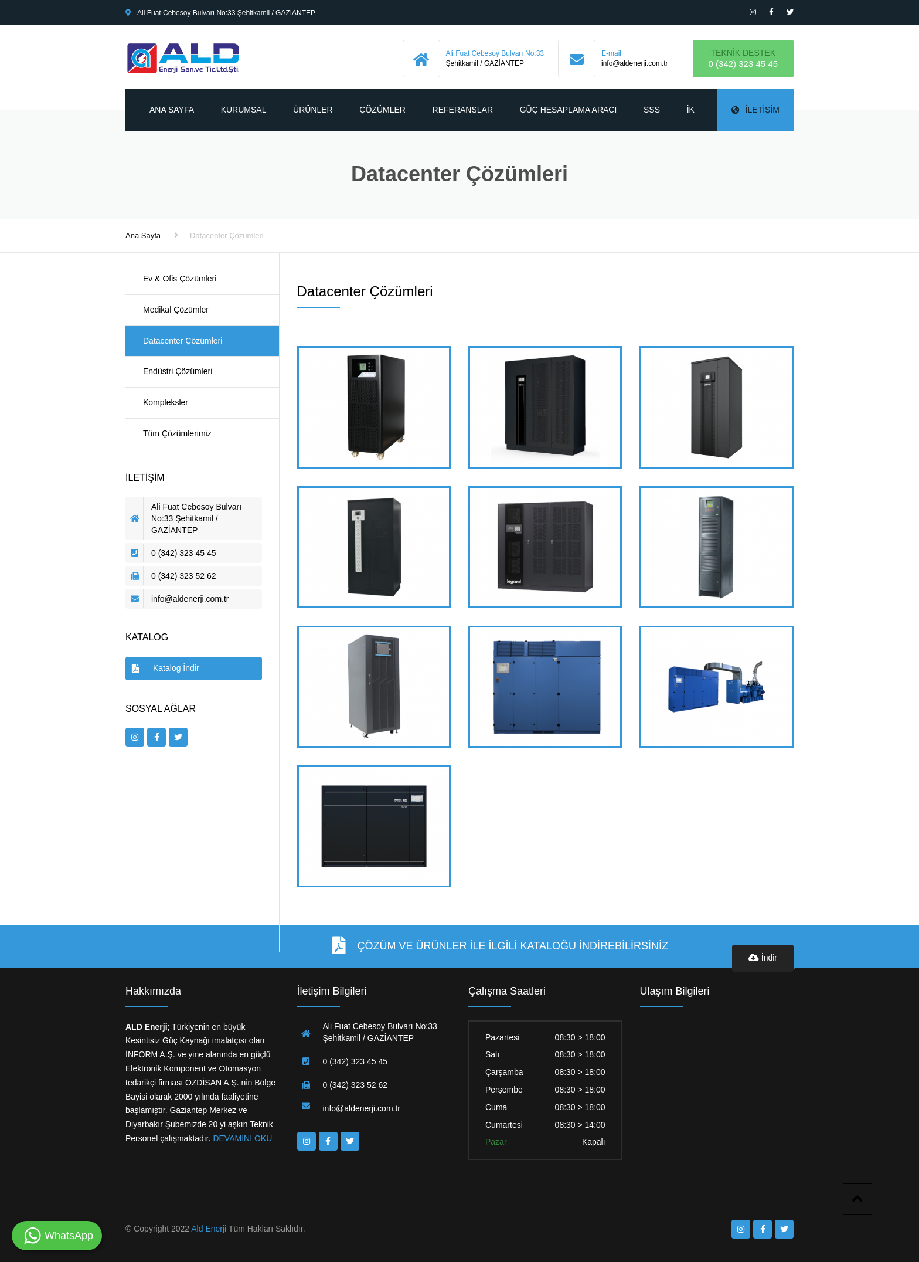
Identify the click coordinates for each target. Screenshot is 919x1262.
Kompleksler (165, 402)
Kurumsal (244, 109)
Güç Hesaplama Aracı (568, 109)
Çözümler (382, 109)
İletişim (755, 109)
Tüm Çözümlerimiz (177, 433)
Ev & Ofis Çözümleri (179, 278)
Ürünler (313, 109)
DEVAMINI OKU (242, 1138)
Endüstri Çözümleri (177, 371)
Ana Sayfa (171, 109)
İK (691, 109)
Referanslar (463, 109)
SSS (652, 109)
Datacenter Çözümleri (182, 340)
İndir (762, 957)
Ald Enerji (208, 1228)
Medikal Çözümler (176, 309)
